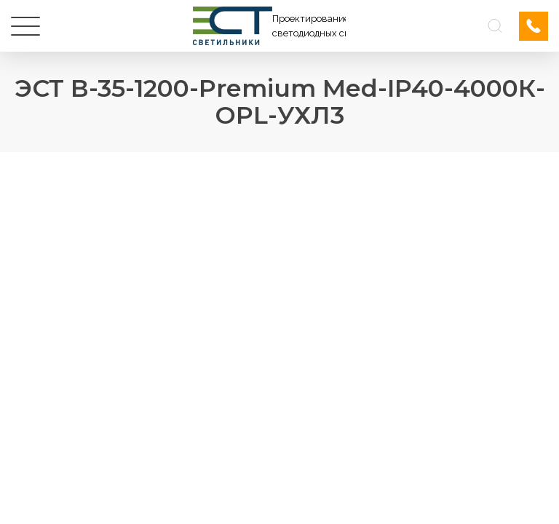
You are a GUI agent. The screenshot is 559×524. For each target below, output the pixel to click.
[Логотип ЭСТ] (269, 26)
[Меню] (25, 26)
